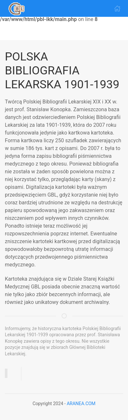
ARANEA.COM (81, 403)
